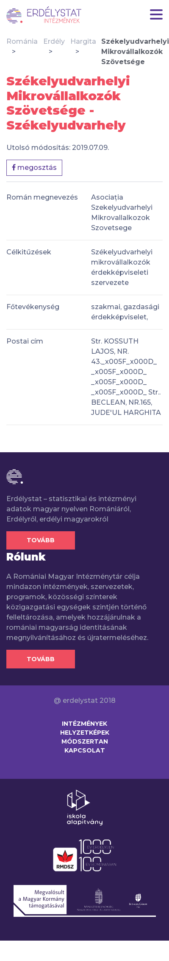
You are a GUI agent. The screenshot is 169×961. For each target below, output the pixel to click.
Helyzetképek (84, 732)
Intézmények (84, 723)
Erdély (54, 41)
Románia (22, 41)
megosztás (34, 167)
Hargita (83, 41)
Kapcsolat (84, 750)
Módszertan (84, 741)
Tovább (41, 540)
